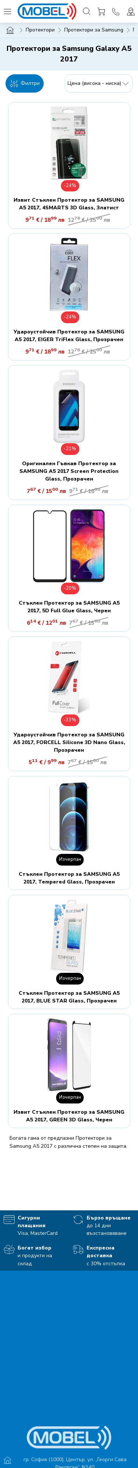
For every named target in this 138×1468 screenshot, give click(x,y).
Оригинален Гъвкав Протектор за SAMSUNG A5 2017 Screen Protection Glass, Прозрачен (69, 471)
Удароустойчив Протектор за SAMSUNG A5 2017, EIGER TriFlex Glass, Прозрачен (69, 335)
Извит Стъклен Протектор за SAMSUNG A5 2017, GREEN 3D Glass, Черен (69, 1116)
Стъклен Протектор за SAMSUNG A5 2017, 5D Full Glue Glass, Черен (69, 606)
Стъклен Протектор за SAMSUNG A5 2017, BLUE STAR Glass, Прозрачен (69, 997)
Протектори (40, 29)
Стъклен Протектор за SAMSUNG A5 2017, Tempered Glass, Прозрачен (69, 878)
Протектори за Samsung (93, 29)
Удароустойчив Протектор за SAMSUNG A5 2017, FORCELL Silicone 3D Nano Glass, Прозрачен (69, 742)
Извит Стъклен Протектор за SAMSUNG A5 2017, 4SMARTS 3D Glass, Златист (69, 204)
